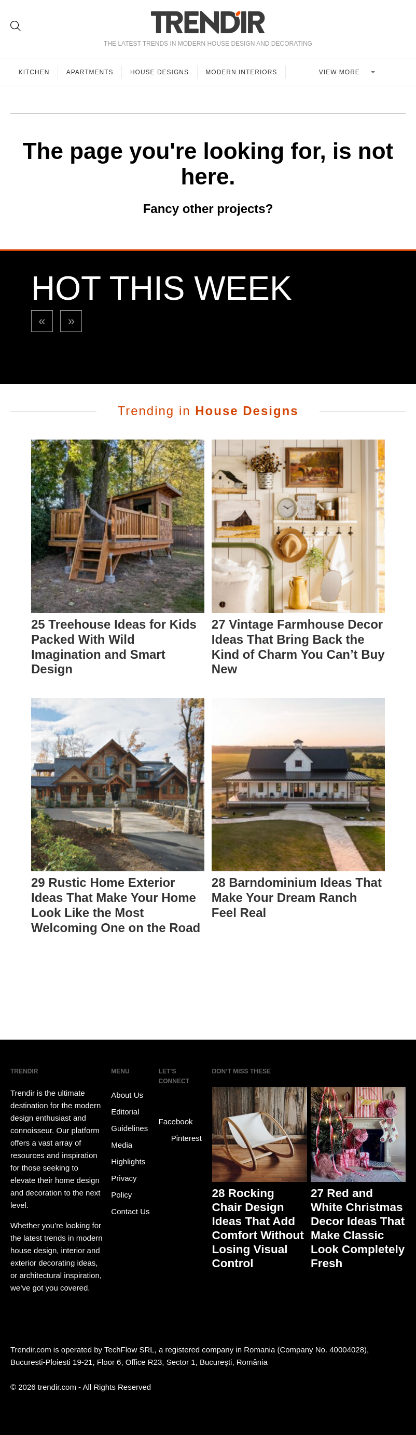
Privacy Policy (123, 1186)
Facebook (176, 1114)
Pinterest (180, 1138)
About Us (127, 1095)
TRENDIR (208, 22)
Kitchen (34, 72)
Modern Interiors (243, 72)
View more (341, 72)
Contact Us (130, 1211)
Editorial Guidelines (129, 1120)
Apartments (90, 72)
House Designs (160, 72)
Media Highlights (128, 1153)
